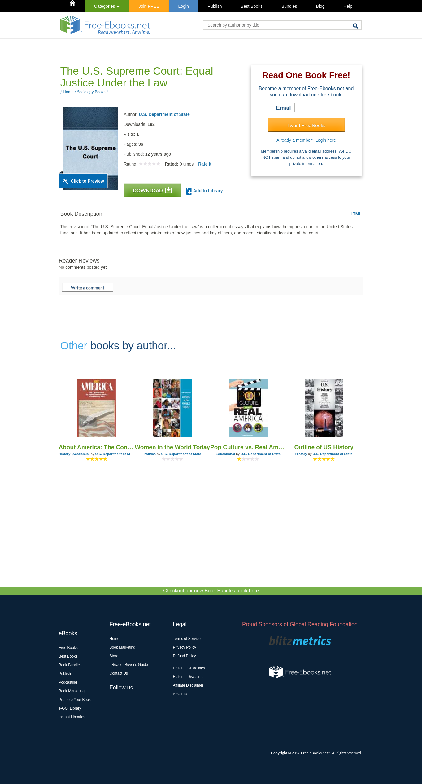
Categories (107, 6)
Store (114, 656)
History (301, 454)
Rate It (204, 164)
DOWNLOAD (152, 190)
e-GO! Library (70, 708)
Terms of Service (187, 638)
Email (283, 108)
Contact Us (119, 673)
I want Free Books (306, 125)
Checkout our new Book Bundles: (211, 590)
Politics (150, 454)
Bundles (289, 6)
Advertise (181, 694)
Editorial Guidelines (189, 668)
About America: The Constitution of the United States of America (97, 447)
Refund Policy (184, 656)
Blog (320, 6)
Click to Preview (87, 181)
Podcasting (68, 682)
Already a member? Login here (306, 140)
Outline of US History (324, 447)
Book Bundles (70, 665)
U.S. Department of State (164, 114)
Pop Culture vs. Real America (248, 447)
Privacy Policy (184, 647)
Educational (225, 454)
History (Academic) (74, 454)
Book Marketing (72, 691)
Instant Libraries (72, 717)
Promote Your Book (75, 700)
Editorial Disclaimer (189, 677)
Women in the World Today (172, 447)
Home (115, 638)
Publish (215, 6)
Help (347, 6)
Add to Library (204, 191)
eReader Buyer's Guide (129, 664)
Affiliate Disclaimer (188, 685)
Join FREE (149, 6)
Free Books (68, 647)
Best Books (252, 6)
